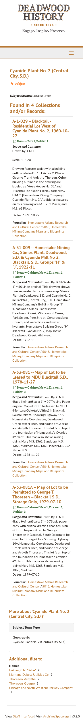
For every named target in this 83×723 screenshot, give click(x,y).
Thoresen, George (22, 683)
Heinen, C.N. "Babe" (23, 670)
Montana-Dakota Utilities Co (29, 674)
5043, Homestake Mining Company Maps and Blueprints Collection (39, 231)
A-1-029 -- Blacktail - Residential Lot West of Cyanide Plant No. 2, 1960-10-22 (40, 128)
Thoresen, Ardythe (22, 679)
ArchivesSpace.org (56, 716)
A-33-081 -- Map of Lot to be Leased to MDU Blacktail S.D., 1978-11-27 (40, 377)
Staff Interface (23, 716)
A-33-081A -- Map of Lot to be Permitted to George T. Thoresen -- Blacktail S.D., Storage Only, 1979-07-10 (40, 494)
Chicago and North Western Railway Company (41, 688)
